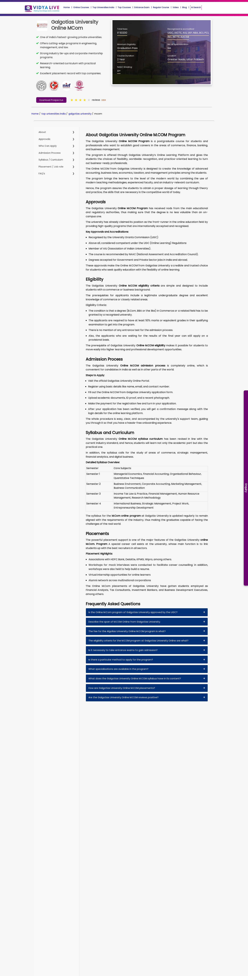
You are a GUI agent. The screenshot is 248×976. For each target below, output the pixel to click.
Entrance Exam (141, 7)
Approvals (44, 139)
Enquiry (246, 488)
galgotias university (79, 113)
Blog (184, 7)
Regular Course (161, 7)
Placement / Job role (51, 166)
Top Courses (124, 7)
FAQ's (42, 173)
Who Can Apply (48, 145)
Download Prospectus (51, 100)
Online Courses (81, 7)
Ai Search (196, 7)
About (42, 132)
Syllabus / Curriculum (51, 159)
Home (66, 7)
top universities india (53, 113)
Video (176, 7)
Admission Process (50, 152)
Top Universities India (103, 7)
